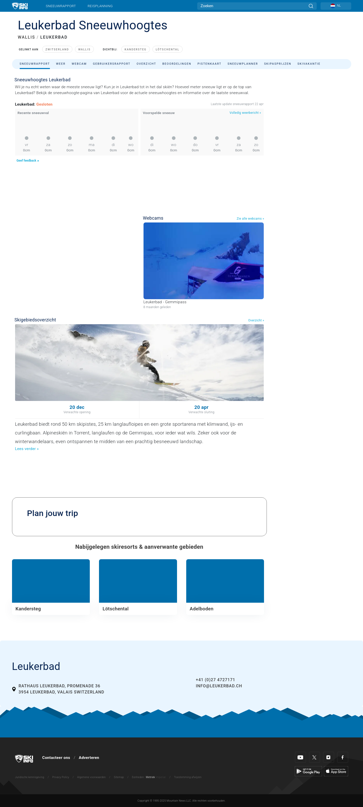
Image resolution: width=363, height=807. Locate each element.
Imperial (161, 777)
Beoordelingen (176, 63)
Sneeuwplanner (243, 63)
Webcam (79, 63)
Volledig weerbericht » (245, 113)
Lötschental (167, 49)
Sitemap (119, 777)
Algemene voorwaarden (91, 777)
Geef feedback (28, 160)
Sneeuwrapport (61, 6)
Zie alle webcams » (250, 218)
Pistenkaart (209, 63)
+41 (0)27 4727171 (215, 679)
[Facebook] (342, 757)
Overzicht (146, 63)
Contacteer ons (56, 757)
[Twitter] (314, 757)
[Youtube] (300, 757)
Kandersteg (136, 49)
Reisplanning (100, 6)
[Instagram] (328, 757)
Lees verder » (27, 448)
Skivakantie (309, 63)
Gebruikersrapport (111, 63)
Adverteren (89, 757)
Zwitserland (57, 49)
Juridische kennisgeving (29, 777)
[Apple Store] (336, 771)
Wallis (84, 49)
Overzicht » (256, 320)
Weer (60, 63)
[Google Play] (308, 771)
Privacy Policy (60, 777)
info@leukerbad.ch (219, 685)
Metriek (150, 777)
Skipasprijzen (277, 63)
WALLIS (26, 37)
